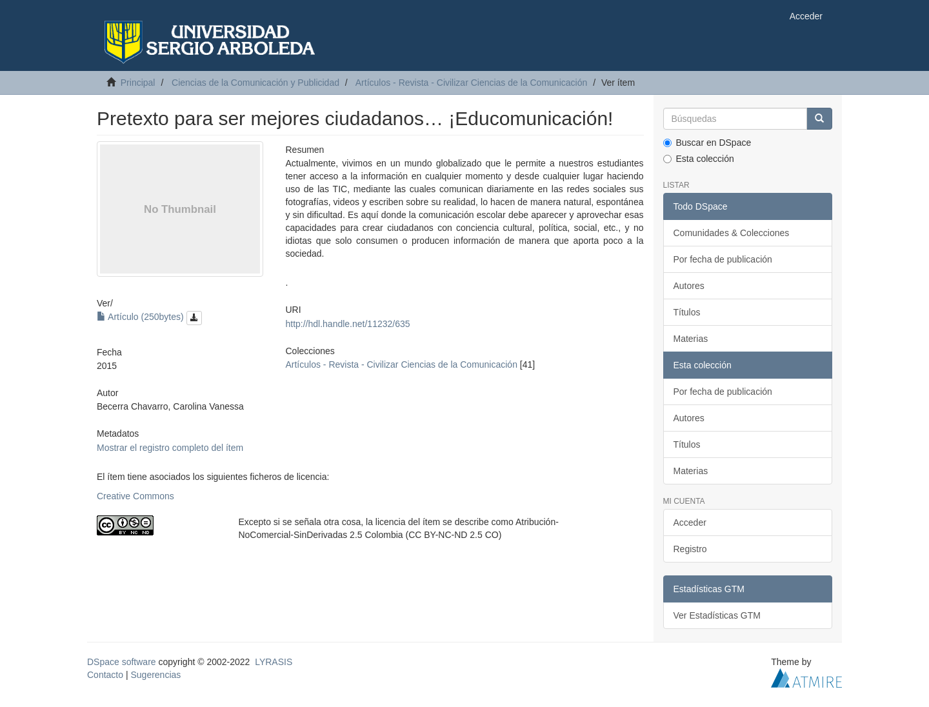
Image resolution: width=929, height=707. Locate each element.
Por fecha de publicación (723, 259)
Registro (690, 549)
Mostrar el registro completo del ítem (170, 448)
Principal (138, 82)
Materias (691, 339)
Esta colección (698, 159)
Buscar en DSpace (707, 142)
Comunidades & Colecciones (732, 233)
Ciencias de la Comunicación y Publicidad (255, 82)
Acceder (690, 522)
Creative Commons (135, 496)
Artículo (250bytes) (149, 317)
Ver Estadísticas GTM (717, 615)
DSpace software (121, 662)
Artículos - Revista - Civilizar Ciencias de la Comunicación (471, 82)
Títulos (687, 312)
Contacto (105, 675)
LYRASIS (273, 662)
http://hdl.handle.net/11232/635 (347, 324)
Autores (689, 286)
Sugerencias (155, 675)
